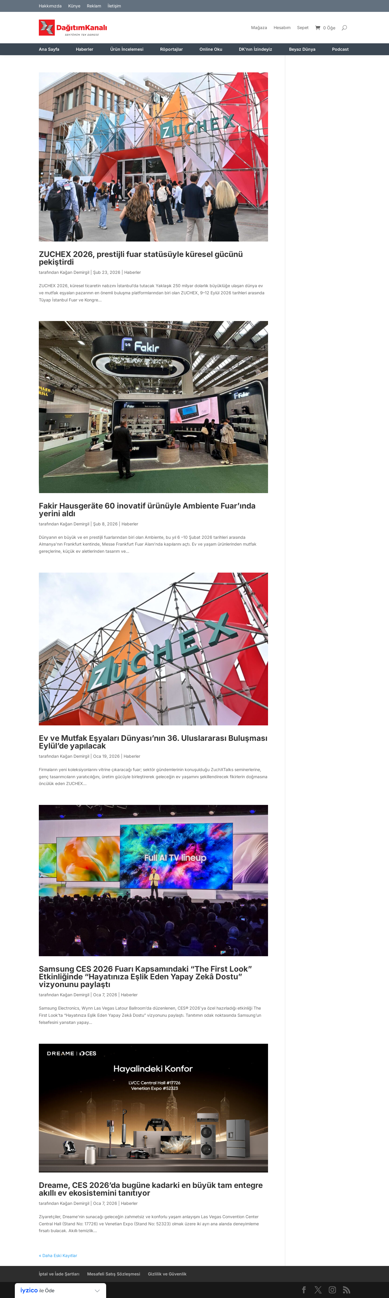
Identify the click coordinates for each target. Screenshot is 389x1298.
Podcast (340, 49)
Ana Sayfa (49, 49)
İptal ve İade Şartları (59, 1273)
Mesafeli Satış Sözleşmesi (113, 1273)
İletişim (114, 6)
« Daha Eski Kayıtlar (58, 1255)
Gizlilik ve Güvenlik (167, 1273)
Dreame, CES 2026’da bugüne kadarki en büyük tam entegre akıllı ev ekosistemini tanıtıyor (151, 1189)
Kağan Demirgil (74, 272)
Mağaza (259, 27)
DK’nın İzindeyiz (255, 49)
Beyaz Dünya (302, 49)
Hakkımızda (50, 6)
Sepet (303, 27)
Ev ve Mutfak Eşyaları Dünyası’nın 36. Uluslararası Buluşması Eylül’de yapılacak (153, 741)
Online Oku (211, 49)
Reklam (94, 6)
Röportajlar (171, 49)
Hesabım (282, 27)
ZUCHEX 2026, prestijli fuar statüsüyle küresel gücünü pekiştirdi (141, 258)
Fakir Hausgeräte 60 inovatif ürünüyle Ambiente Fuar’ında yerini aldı (147, 509)
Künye (74, 6)
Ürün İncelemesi (127, 49)
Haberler (84, 49)
